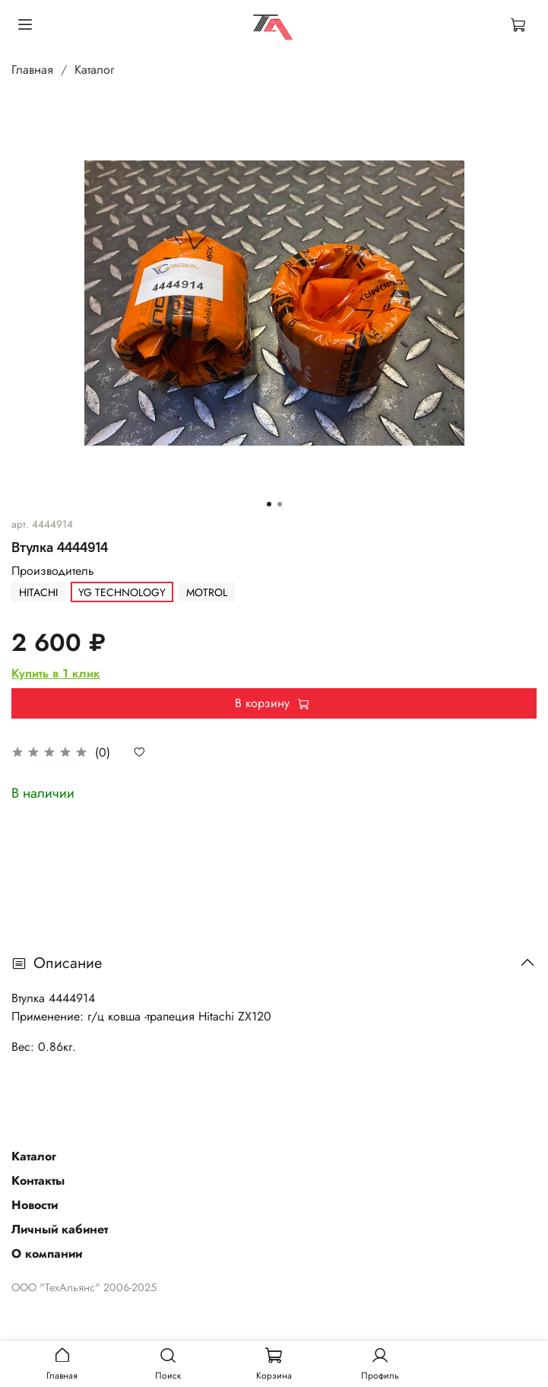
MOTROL (206, 592)
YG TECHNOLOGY (122, 592)
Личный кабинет (59, 1229)
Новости (34, 1205)
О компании (46, 1253)
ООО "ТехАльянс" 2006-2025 (84, 1287)
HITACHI (38, 592)
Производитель (52, 570)
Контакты (38, 1180)
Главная (32, 69)
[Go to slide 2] (279, 504)
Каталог (94, 69)
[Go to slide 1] (269, 504)
